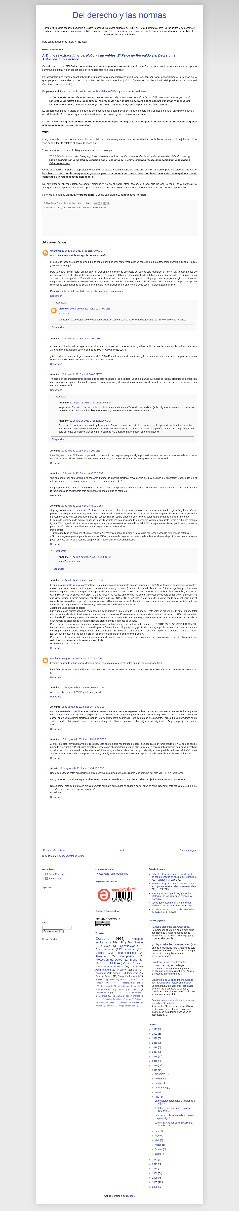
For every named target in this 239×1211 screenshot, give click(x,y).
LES (97, 986)
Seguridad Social (135, 992)
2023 (155, 1029)
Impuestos (132, 973)
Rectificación (126, 983)
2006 (155, 1187)
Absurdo (57, 208)
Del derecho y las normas (120, 15)
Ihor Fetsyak (55, 878)
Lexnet (98, 999)
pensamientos (131, 1006)
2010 (155, 1168)
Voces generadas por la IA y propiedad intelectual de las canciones (172, 904)
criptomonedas (102, 992)
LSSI (135, 969)
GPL (133, 980)
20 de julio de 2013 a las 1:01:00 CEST (81, 450)
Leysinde (108, 986)
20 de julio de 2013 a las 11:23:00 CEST (90, 402)
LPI (121, 942)
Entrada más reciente (54, 850)
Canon (134, 966)
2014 (155, 1065)
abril (157, 1140)
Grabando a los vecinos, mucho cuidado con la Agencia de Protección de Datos (172, 981)
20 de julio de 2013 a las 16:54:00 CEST (82, 505)
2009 (155, 1173)
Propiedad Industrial (128, 976)
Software (103, 996)
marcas (136, 996)
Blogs (133, 959)
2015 (155, 1061)
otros (120, 1006)
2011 (155, 1164)
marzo (158, 1144)
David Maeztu (56, 874)
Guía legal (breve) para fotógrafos (169, 962)
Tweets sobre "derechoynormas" (112, 873)
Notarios (108, 999)
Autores (130, 949)
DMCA (123, 980)
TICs (121, 989)
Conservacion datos (112, 966)
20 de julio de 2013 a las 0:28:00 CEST (81, 338)
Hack (138, 983)
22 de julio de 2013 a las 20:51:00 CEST (90, 420)
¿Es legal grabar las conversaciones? (171, 926)
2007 (155, 1182)
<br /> (68, 969)
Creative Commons (133, 963)
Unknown (55, 250)
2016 (155, 1056)
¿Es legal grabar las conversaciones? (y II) (174, 944)
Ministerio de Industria (116, 97)
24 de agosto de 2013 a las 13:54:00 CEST (81, 768)
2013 (155, 1070)
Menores (123, 1002)
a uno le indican (59, 139)
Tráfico (135, 989)
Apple (137, 986)
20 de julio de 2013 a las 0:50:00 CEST (81, 374)
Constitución (127, 946)
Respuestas (60, 302)
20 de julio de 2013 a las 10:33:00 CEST (82, 473)
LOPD (112, 963)
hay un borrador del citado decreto (96, 139)
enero (158, 1153)
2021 (155, 1033)
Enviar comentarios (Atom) (71, 856)
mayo (158, 1135)
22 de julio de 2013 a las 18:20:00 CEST (90, 557)
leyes (103, 208)
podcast (119, 999)
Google (116, 973)
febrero (159, 1149)
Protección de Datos (108, 959)
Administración (69, 208)
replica (128, 999)
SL (121, 992)
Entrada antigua (187, 850)
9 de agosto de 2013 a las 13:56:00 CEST (80, 658)
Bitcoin (98, 979)
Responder (56, 296)
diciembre (160, 1074)
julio (157, 1096)
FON (107, 983)
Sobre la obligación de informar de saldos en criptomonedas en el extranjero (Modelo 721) (174, 886)
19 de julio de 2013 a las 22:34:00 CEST (91, 308)
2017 (155, 1052)
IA (115, 992)
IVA (114, 983)
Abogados (100, 973)
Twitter (112, 980)
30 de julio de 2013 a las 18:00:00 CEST (82, 580)
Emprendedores (102, 989)
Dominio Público (103, 976)
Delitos (99, 952)
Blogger (130, 1196)
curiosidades (123, 986)
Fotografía (139, 999)
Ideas (101, 1002)
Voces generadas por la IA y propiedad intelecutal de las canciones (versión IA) (172, 894)
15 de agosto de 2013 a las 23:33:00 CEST (83, 739)
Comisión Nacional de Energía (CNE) (169, 97)
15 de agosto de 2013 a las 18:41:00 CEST (83, 706)
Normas (139, 942)
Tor (127, 996)
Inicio (122, 850)
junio (157, 1131)
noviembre (160, 1078)
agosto (159, 1092)
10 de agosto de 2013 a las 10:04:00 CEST (83, 687)
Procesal (121, 969)
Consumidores (84, 208)
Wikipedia (99, 1006)
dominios (110, 1006)
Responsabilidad (126, 952)
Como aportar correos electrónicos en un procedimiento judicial (173, 1001)
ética (98, 963)
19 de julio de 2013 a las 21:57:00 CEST (82, 250)
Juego (111, 1002)
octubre (159, 1083)
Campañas (127, 956)
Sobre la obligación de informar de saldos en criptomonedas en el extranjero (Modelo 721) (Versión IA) (174, 877)
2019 (155, 1043)
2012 (155, 1159)
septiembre (161, 1087)
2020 (155, 1038)
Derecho (96, 208)
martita (54, 658)
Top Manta (117, 996)
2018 (155, 1047)
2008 (155, 1177)
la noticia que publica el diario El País (97, 91)
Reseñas (136, 1002)
